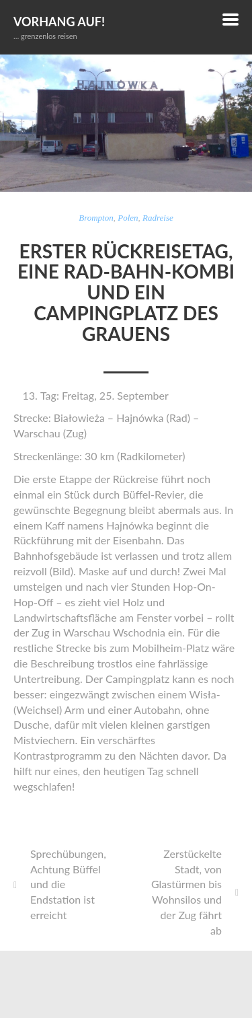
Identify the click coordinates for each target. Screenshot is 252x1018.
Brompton (96, 218)
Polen (128, 218)
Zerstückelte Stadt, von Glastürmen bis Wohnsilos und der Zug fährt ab (186, 892)
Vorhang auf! (59, 21)
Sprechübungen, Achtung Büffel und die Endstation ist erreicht (68, 884)
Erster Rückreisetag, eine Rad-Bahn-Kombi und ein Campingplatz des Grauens (126, 292)
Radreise (157, 218)
